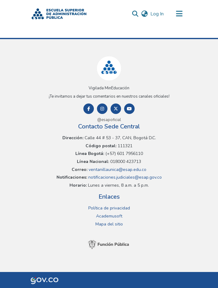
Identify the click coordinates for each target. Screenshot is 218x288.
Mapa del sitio (109, 224)
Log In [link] (157, 13)
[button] (59, 14)
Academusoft (109, 216)
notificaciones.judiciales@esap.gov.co (124, 177)
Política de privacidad (109, 208)
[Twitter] (116, 108)
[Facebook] (88, 108)
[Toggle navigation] (179, 14)
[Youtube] (129, 108)
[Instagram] (102, 108)
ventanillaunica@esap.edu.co (116, 169)
